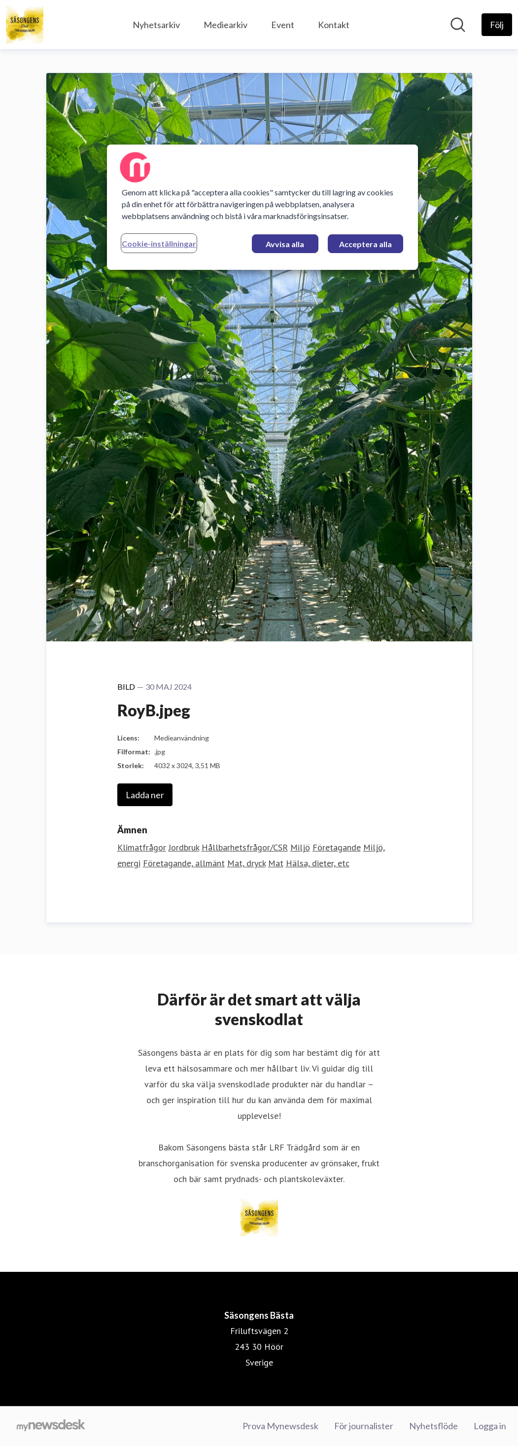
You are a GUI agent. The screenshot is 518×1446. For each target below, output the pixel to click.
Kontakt (333, 24)
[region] (262, 207)
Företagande (336, 847)
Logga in (490, 1425)
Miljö (300, 847)
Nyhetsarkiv (156, 24)
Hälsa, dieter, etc (317, 863)
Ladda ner (145, 794)
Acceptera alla (365, 244)
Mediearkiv (225, 24)
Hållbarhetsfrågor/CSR (245, 847)
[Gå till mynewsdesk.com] (51, 1426)
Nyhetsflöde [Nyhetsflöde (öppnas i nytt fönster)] (433, 1425)
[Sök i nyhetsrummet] (458, 25)
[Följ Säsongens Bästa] (497, 24)
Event (282, 24)
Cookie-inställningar (159, 243)
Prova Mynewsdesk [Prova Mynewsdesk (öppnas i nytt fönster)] (280, 1425)
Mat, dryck (246, 863)
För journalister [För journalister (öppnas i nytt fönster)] (363, 1425)
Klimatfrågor (141, 847)
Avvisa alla (285, 244)
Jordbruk (184, 847)
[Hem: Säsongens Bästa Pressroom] (24, 24)
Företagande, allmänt (184, 863)
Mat (275, 863)
